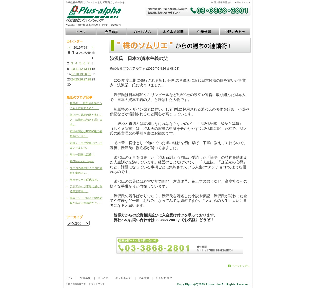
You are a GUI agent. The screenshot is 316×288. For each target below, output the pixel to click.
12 (81, 69)
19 (81, 74)
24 (73, 79)
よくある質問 (173, 31)
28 (89, 79)
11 (77, 69)
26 (81, 79)
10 (73, 69)
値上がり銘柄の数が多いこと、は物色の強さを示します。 (86, 119)
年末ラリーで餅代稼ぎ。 (85, 179)
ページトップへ (240, 266)
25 (77, 79)
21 (89, 74)
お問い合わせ (235, 31)
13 (85, 69)
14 (89, 69)
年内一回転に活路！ (82, 154)
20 (85, 74)
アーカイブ (75, 217)
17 (73, 74)
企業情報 (204, 31)
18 (77, 74)
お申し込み (142, 31)
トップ (80, 31)
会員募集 (111, 31)
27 (85, 79)
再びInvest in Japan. (82, 161)
